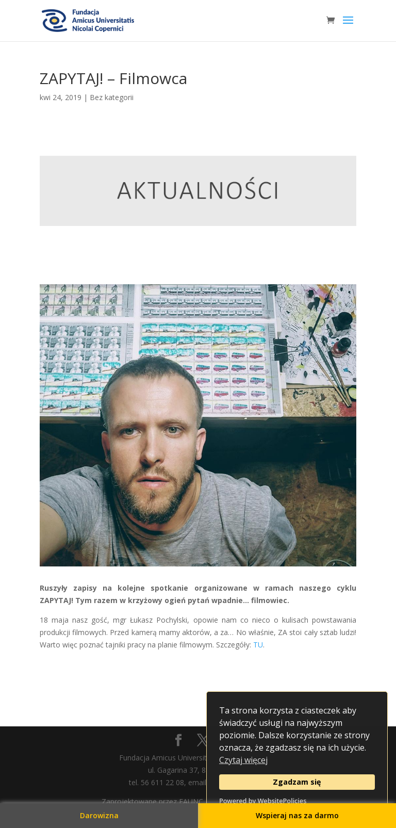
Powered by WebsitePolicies (262, 800)
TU (258, 645)
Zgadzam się (297, 782)
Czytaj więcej (243, 760)
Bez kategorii (112, 97)
